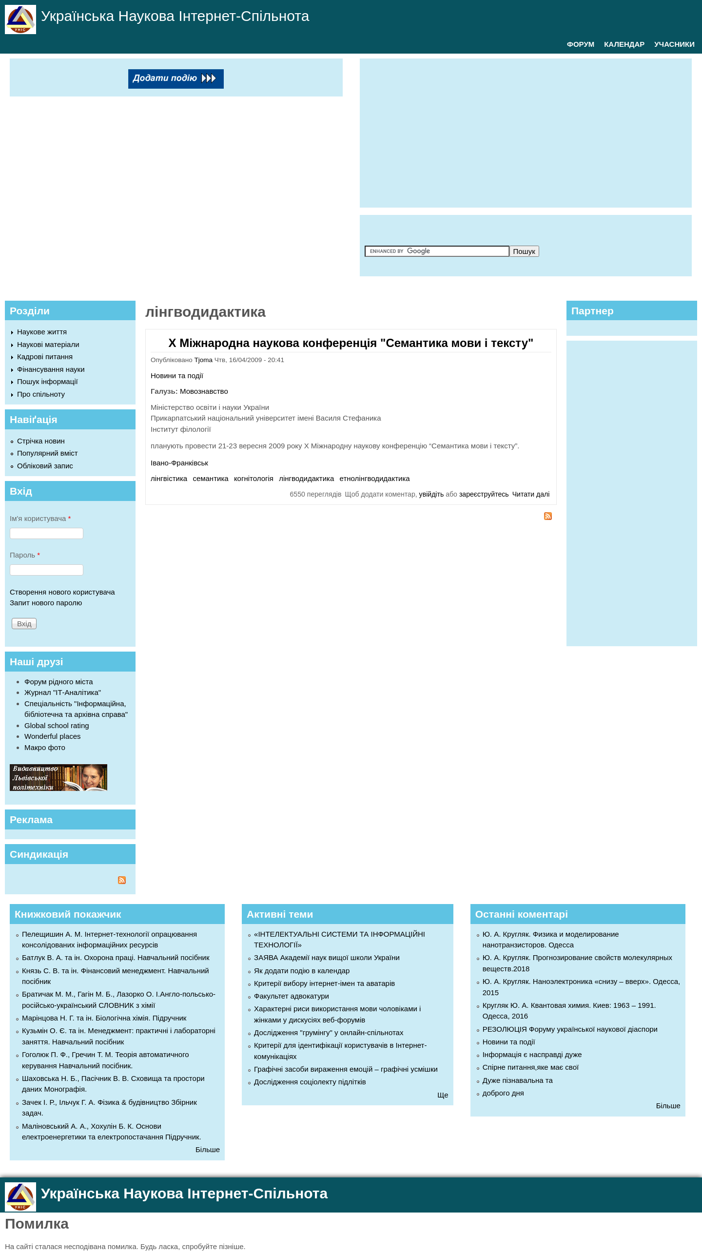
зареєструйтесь (484, 494)
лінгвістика (169, 478)
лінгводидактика (306, 478)
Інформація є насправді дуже (532, 1054)
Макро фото (44, 747)
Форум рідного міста (58, 681)
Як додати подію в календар (302, 970)
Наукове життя (42, 331)
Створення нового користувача (62, 592)
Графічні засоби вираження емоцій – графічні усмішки (346, 1069)
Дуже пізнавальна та (518, 1080)
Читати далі (531, 494)
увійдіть (431, 494)
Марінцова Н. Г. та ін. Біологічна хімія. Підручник (104, 1018)
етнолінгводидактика (375, 478)
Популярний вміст (47, 453)
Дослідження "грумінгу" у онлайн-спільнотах (328, 1032)
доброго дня (503, 1093)
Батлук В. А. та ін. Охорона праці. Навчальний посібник (115, 957)
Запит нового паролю (46, 602)
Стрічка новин (41, 441)
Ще (442, 1095)
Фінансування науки (51, 369)
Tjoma (204, 360)
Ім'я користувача (40, 518)
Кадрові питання (45, 356)
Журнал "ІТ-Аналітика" (62, 692)
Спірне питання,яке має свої (531, 1067)
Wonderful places (52, 736)
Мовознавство (204, 391)
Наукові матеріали (48, 344)
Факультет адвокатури (291, 996)
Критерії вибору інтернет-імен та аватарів (324, 983)
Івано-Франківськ (179, 463)
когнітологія (253, 478)
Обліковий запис (45, 466)
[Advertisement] (533, 131)
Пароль (25, 555)
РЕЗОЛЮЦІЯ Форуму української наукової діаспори (570, 1029)
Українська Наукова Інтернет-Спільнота (175, 16)
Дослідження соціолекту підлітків (310, 1082)
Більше (207, 1149)
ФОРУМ (580, 44)
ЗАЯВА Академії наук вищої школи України (327, 957)
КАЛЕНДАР (624, 44)
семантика (210, 478)
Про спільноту (41, 394)
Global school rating (56, 725)
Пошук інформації (47, 381)
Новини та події (177, 375)
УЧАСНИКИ (674, 44)
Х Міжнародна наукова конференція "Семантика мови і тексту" (351, 342)
